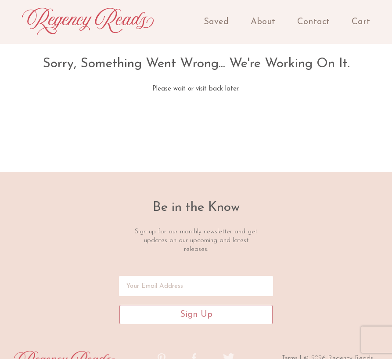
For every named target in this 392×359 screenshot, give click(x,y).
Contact (313, 22)
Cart (361, 22)
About (263, 22)
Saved (216, 22)
